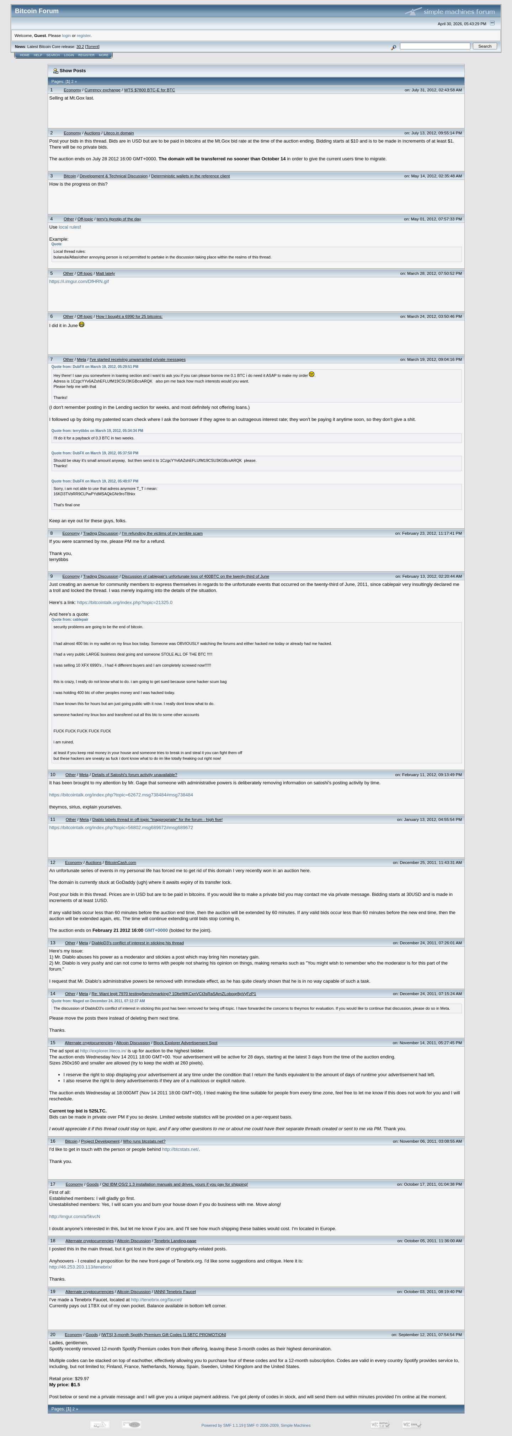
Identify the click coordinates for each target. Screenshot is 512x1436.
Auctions (92, 132)
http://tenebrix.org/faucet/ (156, 1299)
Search (53, 55)
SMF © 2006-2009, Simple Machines (279, 1425)
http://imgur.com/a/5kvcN (74, 1216)
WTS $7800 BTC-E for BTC (149, 89)
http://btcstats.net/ (180, 1149)
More (103, 55)
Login (69, 55)
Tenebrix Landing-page (175, 1240)
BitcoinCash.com (120, 862)
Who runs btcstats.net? (144, 1141)
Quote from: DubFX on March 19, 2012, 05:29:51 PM (95, 367)
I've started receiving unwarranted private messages (138, 359)
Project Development (100, 1141)
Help (38, 55)
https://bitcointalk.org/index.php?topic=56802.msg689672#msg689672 (121, 827)
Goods (92, 1184)
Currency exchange (103, 89)
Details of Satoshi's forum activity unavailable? (134, 774)
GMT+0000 (156, 930)
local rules (69, 227)
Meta (81, 359)
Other (69, 219)
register (83, 35)
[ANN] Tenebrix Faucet (175, 1291)
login (66, 35)
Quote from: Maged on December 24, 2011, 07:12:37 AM (98, 1001)
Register (86, 55)
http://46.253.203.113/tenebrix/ (80, 1267)
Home (25, 55)
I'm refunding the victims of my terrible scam (162, 533)
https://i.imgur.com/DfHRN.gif (79, 281)
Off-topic (85, 219)
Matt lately (105, 273)
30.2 (80, 46)
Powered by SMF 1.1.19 (223, 1425)
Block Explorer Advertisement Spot (186, 1042)
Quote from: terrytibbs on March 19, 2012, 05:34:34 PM (97, 431)
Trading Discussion (100, 533)
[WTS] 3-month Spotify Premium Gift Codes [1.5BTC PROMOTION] (163, 1334)
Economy (72, 89)
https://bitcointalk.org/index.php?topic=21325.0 (125, 602)
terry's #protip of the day (119, 219)
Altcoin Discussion (133, 1042)
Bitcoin (70, 176)
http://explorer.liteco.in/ (103, 1050)
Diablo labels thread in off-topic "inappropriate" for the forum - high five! (157, 819)
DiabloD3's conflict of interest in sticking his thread (138, 942)
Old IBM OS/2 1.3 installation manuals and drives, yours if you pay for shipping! (175, 1184)
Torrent (92, 46)
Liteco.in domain (119, 132)
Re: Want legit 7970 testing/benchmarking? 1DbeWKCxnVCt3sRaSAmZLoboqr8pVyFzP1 (174, 993)
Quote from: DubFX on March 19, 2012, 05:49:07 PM (95, 481)
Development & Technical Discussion (114, 176)
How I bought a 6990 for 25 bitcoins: (129, 316)
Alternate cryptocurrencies (89, 1042)
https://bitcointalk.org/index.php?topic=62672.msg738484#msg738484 (121, 794)
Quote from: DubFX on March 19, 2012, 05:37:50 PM (95, 453)
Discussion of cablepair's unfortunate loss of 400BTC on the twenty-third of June (196, 576)
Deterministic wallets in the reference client (190, 176)
